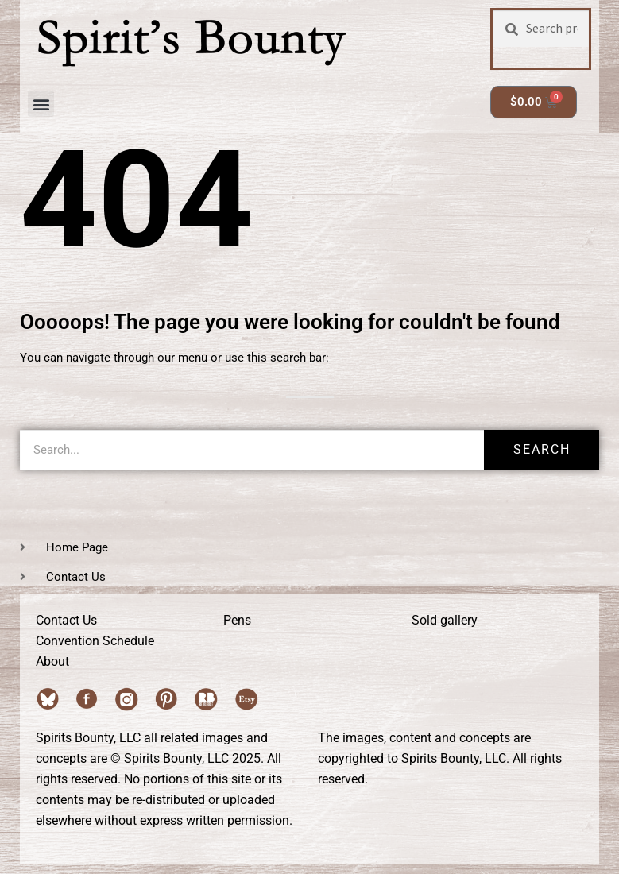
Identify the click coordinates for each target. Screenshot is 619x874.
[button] (41, 104)
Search (542, 449)
